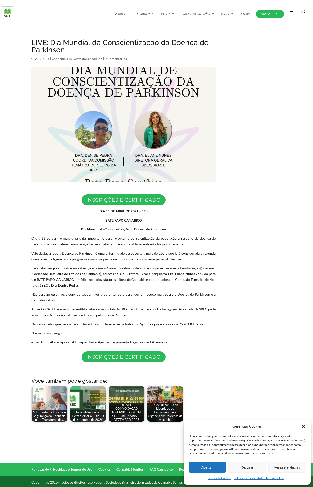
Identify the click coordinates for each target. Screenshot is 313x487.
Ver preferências (287, 467)
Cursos (143, 14)
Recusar (247, 467)
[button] (303, 426)
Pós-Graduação (195, 14)
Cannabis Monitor (129, 469)
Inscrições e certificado (123, 200)
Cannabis (59, 59)
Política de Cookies (219, 478)
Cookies (104, 469)
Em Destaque (77, 59)
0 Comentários (116, 59)
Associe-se (270, 14)
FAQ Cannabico (161, 469)
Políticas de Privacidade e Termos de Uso (259, 478)
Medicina (95, 59)
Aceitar (207, 467)
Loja (225, 14)
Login (245, 14)
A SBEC (120, 14)
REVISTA (167, 14)
